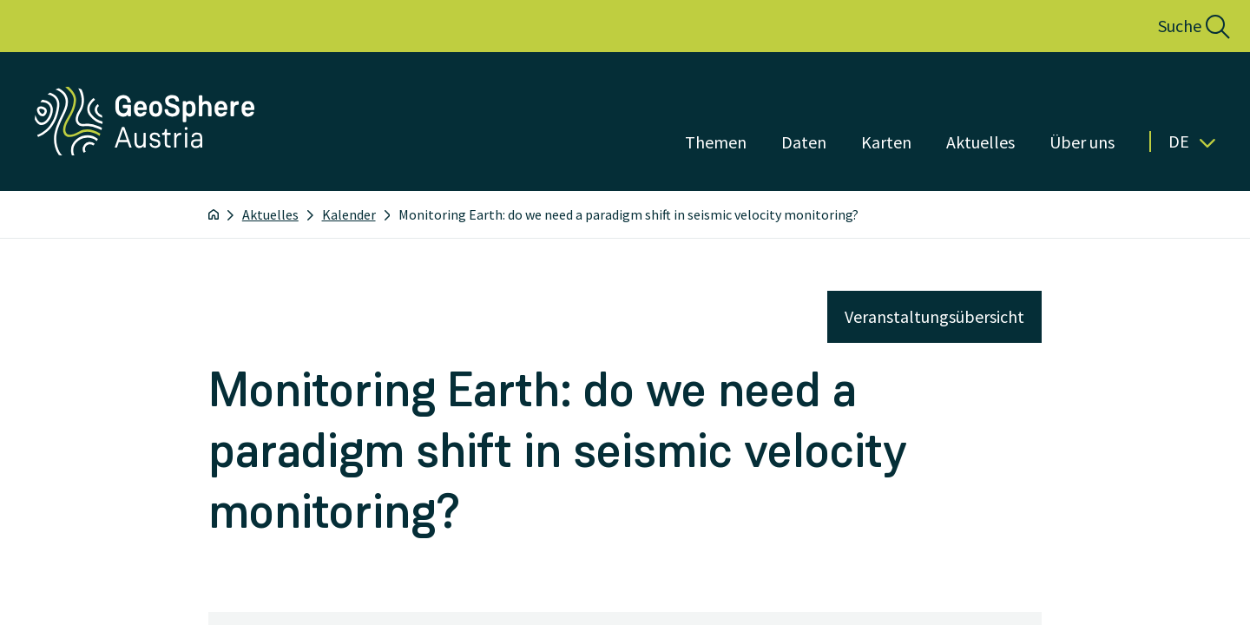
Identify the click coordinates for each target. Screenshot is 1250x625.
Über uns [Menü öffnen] (1082, 142)
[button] (1175, 26)
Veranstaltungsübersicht (934, 316)
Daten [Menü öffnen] (803, 142)
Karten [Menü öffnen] (886, 142)
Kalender (349, 214)
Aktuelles (270, 214)
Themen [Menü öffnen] (716, 142)
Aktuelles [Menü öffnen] (980, 142)
